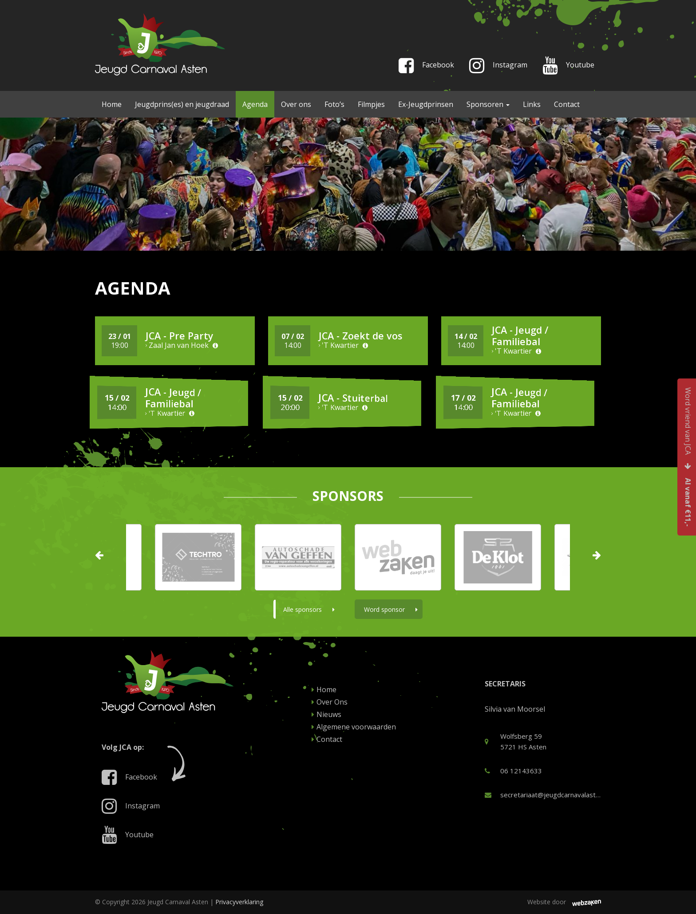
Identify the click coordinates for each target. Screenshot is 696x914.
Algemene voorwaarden (354, 727)
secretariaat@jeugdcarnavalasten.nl (543, 794)
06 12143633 (513, 770)
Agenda (255, 104)
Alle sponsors (309, 609)
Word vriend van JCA (688, 457)
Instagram (498, 67)
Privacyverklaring (239, 902)
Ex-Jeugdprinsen (425, 104)
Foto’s (334, 104)
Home (112, 104)
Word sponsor (391, 609)
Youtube (568, 67)
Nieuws (326, 714)
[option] (398, 557)
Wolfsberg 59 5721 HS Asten (515, 741)
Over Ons (330, 702)
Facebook (426, 67)
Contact (567, 104)
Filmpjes (371, 104)
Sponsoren (488, 104)
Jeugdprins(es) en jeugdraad (182, 104)
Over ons (296, 104)
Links (532, 104)
